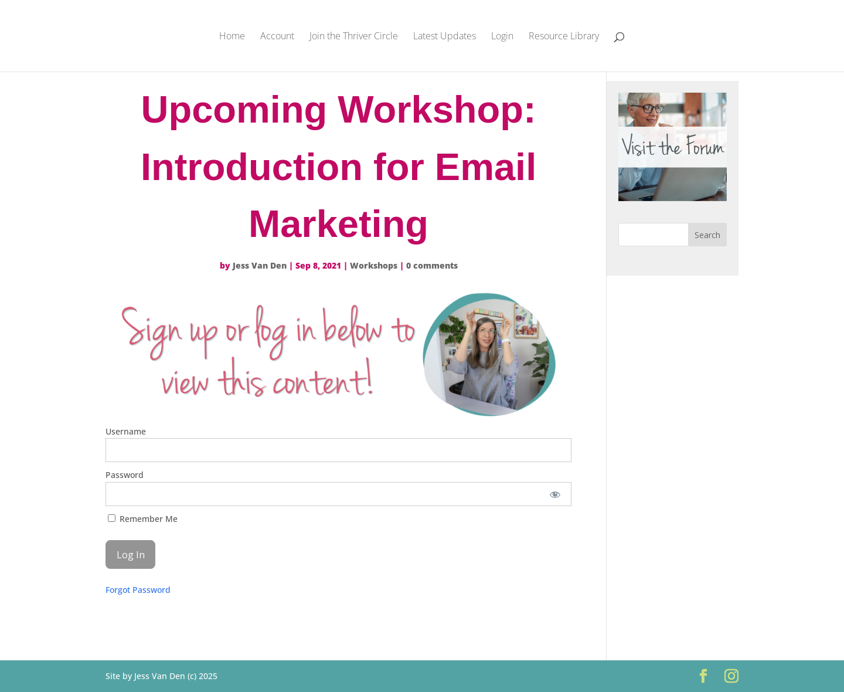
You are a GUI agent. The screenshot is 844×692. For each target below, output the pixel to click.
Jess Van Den (260, 265)
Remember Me (143, 518)
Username (126, 431)
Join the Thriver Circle (353, 37)
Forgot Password (138, 589)
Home (232, 37)
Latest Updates (444, 37)
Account (277, 37)
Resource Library (564, 37)
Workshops (373, 265)
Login (502, 37)
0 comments (432, 265)
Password (125, 474)
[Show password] (554, 494)
